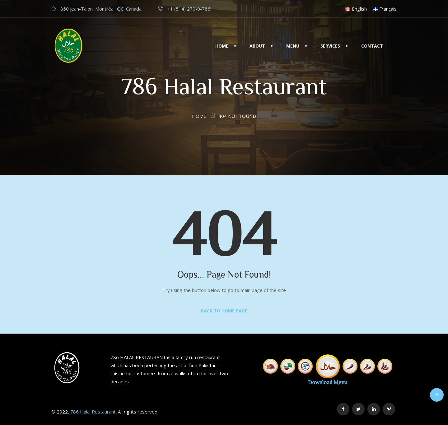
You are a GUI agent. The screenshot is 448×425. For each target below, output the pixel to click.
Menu (292, 46)
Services (330, 46)
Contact (372, 46)
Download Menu (327, 382)
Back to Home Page (224, 311)
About (257, 46)
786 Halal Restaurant (93, 412)
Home (221, 46)
